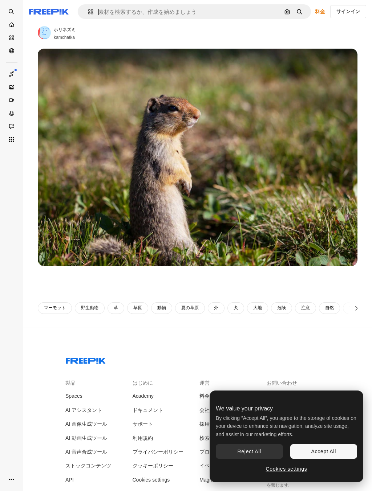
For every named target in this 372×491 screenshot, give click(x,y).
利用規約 (143, 438)
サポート (143, 424)
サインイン (348, 11)
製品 (70, 383)
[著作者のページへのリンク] (44, 32)
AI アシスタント (83, 410)
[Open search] (11, 11)
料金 (320, 12)
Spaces (73, 396)
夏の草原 (190, 307)
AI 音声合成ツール (86, 452)
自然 (329, 307)
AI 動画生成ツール (86, 438)
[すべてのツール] (11, 139)
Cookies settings (151, 480)
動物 (161, 307)
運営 (204, 383)
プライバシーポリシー (158, 452)
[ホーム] (11, 24)
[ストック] (11, 38)
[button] (88, 12)
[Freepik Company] (85, 359)
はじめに (143, 383)
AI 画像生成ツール (86, 424)
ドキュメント (148, 410)
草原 (137, 307)
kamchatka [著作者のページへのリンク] (64, 37)
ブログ (207, 452)
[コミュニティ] (11, 51)
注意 (305, 307)
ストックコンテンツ (88, 466)
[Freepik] (49, 12)
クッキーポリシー (153, 466)
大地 (257, 307)
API (69, 480)
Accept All (323, 451)
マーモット (55, 307)
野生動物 (89, 307)
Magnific (208, 480)
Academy (143, 396)
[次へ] (356, 308)
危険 (281, 307)
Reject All (249, 451)
